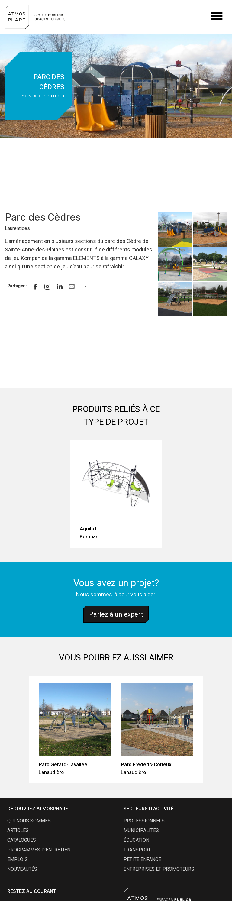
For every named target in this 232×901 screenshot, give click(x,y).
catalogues (21, 840)
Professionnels (144, 821)
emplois (17, 859)
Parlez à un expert (116, 614)
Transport (137, 850)
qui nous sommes (29, 821)
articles (18, 830)
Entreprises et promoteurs (159, 869)
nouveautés (22, 869)
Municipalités (141, 830)
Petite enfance (142, 859)
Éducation (136, 840)
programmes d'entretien (38, 850)
